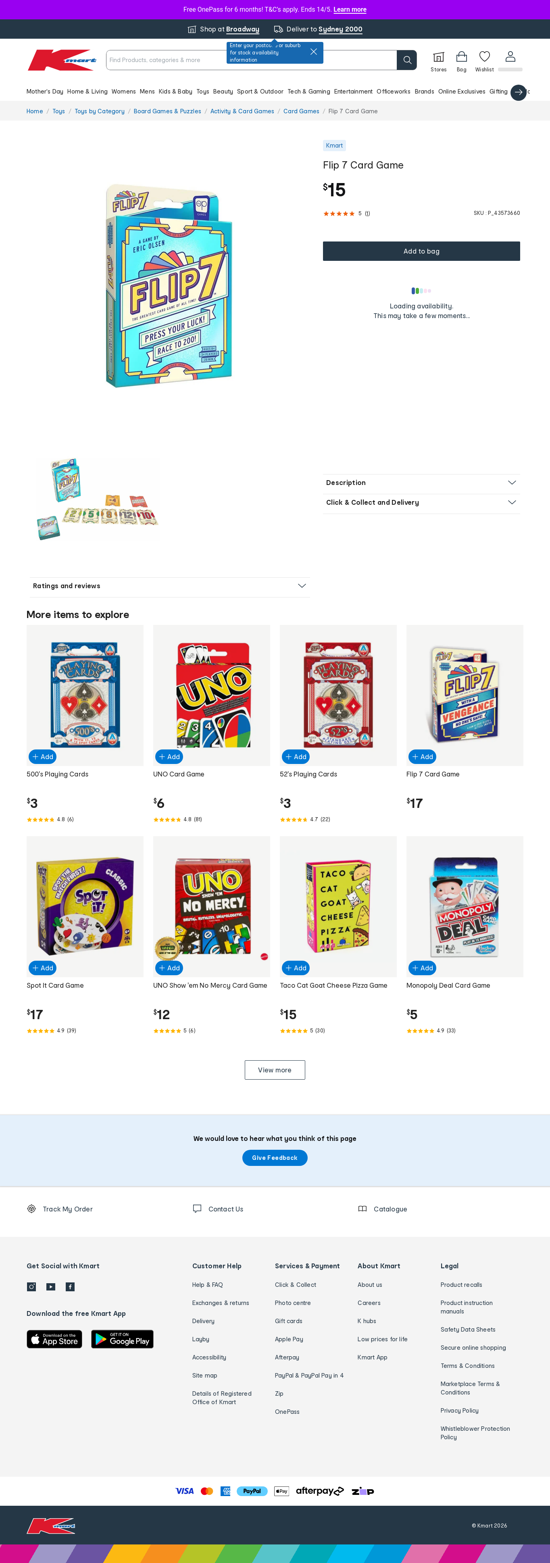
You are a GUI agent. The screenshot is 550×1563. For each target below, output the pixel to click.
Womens (124, 91)
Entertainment (353, 91)
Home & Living (87, 91)
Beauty (223, 91)
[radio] (170, 283)
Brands (424, 91)
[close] (313, 51)
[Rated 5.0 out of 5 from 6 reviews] (211, 1030)
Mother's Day (45, 91)
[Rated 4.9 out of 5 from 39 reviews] (85, 1030)
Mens (147, 91)
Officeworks (393, 91)
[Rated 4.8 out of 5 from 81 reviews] (211, 819)
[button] (275, 91)
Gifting (499, 91)
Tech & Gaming (309, 91)
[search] (406, 60)
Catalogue (527, 91)
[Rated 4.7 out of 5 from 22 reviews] (338, 819)
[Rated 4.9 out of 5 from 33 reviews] (464, 1030)
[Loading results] (422, 291)
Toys (202, 91)
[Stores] (437, 60)
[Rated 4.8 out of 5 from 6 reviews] (85, 819)
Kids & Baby (175, 91)
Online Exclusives (461, 91)
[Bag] (460, 60)
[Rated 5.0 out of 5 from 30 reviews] (338, 1030)
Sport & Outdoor (260, 91)
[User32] (509, 60)
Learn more (350, 9)
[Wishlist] (483, 60)
